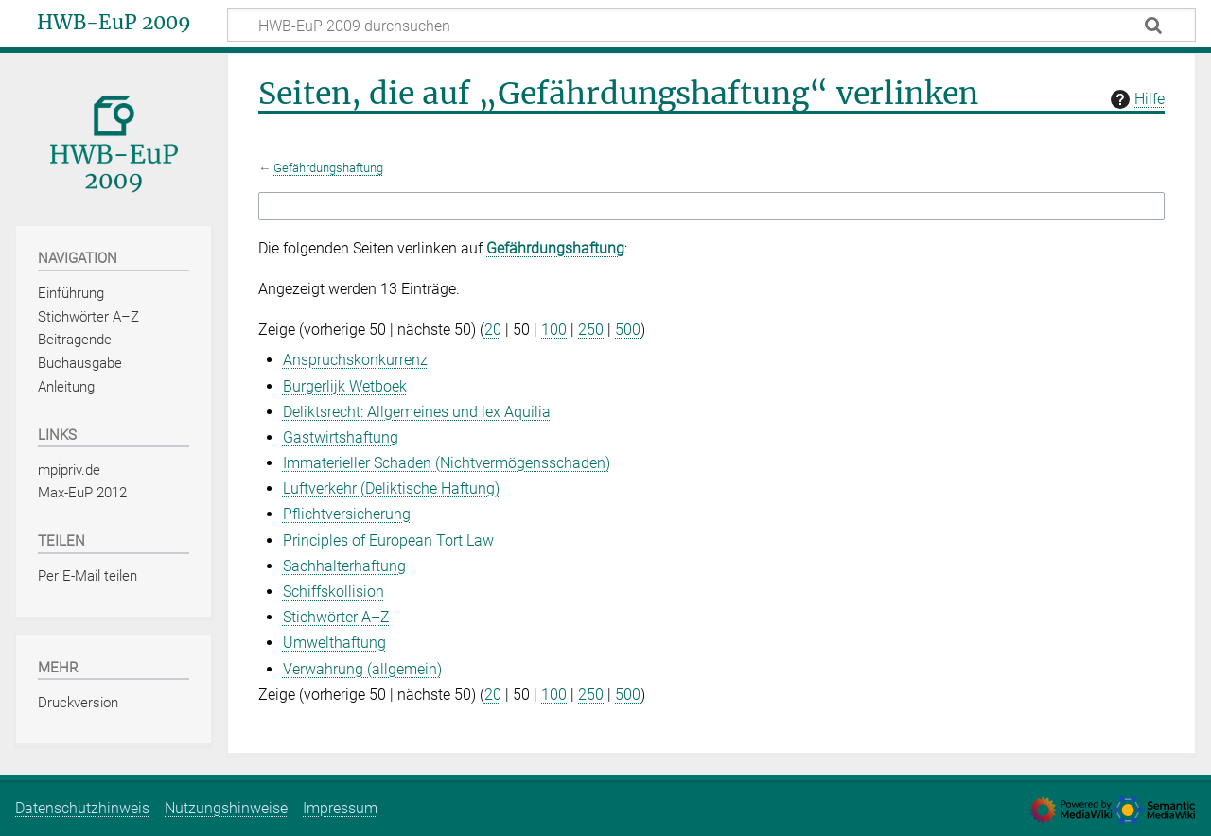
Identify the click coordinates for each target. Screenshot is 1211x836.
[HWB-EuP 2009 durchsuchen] (711, 25)
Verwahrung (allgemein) (362, 669)
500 (628, 330)
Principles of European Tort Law (388, 540)
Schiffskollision (333, 592)
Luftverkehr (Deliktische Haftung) (391, 488)
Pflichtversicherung (347, 514)
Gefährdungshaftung (328, 168)
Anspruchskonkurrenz (355, 360)
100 (554, 330)
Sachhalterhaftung (344, 566)
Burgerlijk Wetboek (345, 386)
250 (591, 330)
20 (492, 330)
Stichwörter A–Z (336, 617)
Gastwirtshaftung (340, 437)
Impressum (340, 808)
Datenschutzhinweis (82, 808)
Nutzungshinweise (226, 808)
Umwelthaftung (334, 643)
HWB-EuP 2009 (114, 22)
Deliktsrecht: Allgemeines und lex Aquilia (417, 412)
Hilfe (1135, 99)
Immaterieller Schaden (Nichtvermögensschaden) (446, 463)
